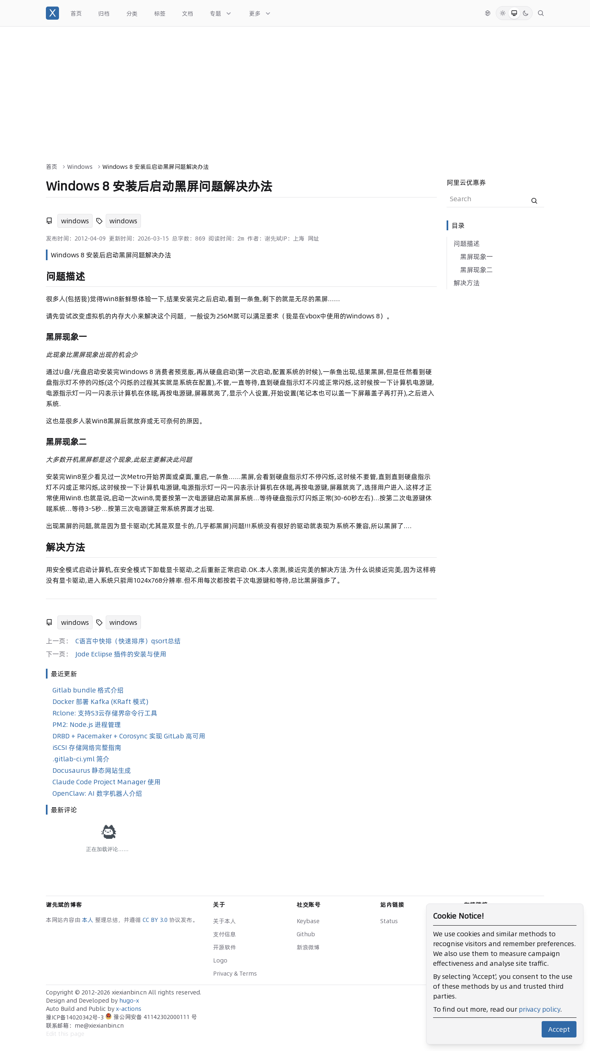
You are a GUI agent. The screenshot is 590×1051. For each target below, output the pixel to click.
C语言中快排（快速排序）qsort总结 (128, 640)
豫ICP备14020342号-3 (75, 1017)
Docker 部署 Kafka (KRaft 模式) (100, 701)
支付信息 (224, 934)
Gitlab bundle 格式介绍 (88, 690)
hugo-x (129, 1001)
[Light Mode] (502, 13)
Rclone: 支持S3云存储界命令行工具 (104, 712)
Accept (559, 1029)
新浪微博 (308, 947)
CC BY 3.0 (156, 920)
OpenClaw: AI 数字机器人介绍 (97, 793)
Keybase (308, 921)
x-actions (128, 1009)
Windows (80, 167)
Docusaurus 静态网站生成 (91, 770)
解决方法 (467, 282)
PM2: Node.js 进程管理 (86, 724)
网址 (313, 238)
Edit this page (65, 1034)
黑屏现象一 (476, 256)
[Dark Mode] (525, 13)
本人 (88, 920)
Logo (220, 960)
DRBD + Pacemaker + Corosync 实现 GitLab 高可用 (128, 735)
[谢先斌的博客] (52, 13)
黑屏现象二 (476, 269)
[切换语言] (487, 13)
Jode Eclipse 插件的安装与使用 (120, 653)
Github (306, 934)
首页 (51, 167)
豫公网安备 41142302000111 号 (151, 1017)
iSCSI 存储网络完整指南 (86, 747)
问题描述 (467, 243)
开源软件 (224, 947)
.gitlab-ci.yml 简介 (80, 758)
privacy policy (539, 1009)
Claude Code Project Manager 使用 (106, 781)
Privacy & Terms (235, 973)
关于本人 (224, 921)
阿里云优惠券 (466, 182)
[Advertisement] (295, 88)
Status (389, 921)
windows (75, 220)
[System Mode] (514, 13)
